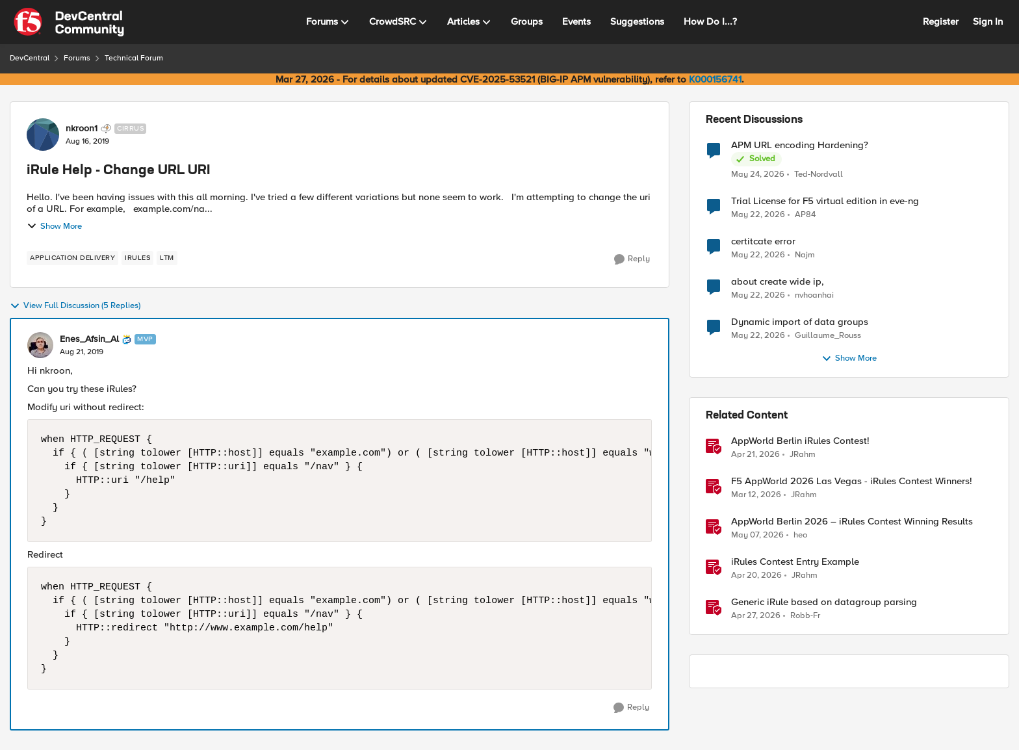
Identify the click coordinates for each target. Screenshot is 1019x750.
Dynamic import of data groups (799, 322)
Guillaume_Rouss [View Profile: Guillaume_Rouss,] (828, 336)
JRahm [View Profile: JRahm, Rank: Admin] (803, 454)
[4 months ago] (756, 495)
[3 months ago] (755, 455)
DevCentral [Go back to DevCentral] (29, 58)
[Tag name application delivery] (72, 258)
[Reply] (632, 259)
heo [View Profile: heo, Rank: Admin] (800, 535)
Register (941, 21)
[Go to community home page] (69, 22)
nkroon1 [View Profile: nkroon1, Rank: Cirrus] (81, 128)
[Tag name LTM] (167, 258)
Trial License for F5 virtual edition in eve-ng (825, 201)
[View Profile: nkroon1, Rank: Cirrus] (43, 134)
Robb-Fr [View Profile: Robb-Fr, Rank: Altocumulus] (805, 616)
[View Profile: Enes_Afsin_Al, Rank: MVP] (40, 345)
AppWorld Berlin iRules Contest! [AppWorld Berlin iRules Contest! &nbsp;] (800, 440)
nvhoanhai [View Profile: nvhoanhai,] (814, 295)
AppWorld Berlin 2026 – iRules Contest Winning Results (852, 521)
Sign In (988, 21)
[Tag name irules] (137, 258)
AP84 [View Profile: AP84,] (805, 215)
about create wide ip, (777, 281)
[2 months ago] (757, 174)
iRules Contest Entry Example (795, 561)
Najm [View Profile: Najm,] (805, 255)
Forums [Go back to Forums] (77, 58)
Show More (54, 226)
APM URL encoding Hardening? (799, 145)
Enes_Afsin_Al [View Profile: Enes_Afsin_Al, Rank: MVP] (89, 339)
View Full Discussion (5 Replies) (75, 306)
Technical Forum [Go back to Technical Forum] (134, 58)
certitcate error (763, 241)
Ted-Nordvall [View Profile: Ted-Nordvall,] (818, 174)
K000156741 (715, 79)
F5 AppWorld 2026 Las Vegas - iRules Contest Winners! (851, 481)
